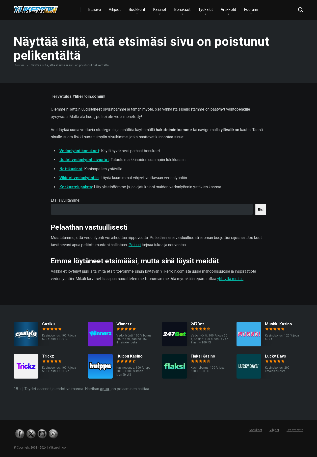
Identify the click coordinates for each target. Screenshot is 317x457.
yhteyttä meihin (230, 278)
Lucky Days (275, 356)
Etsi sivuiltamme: (65, 200)
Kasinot (159, 9)
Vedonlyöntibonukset (79, 150)
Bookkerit (137, 9)
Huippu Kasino (129, 356)
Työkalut (205, 9)
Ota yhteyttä (295, 430)
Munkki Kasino (278, 324)
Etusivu (94, 9)
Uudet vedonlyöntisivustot (84, 159)
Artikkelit (228, 9)
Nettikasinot (70, 169)
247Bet (197, 324)
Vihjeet (115, 9)
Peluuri (135, 244)
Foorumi (251, 9)
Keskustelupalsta (75, 187)
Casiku (48, 324)
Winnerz (124, 324)
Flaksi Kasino (203, 356)
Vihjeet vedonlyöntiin (79, 177)
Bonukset (182, 9)
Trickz (48, 356)
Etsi (261, 209)
